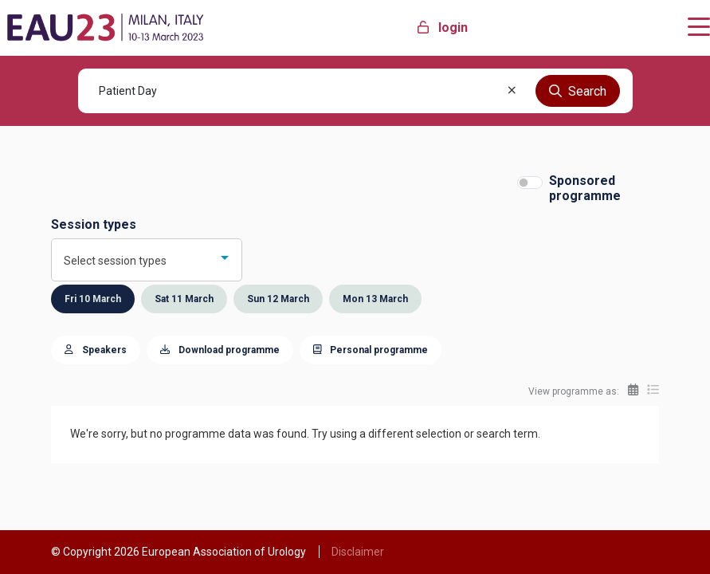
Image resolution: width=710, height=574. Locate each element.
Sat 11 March (184, 299)
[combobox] (146, 259)
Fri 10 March (93, 299)
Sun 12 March (278, 299)
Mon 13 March (375, 299)
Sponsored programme (585, 188)
